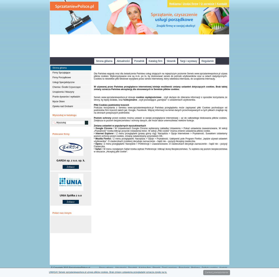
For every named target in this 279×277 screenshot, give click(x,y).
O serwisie (208, 3)
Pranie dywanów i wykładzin (66, 96)
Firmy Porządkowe (61, 77)
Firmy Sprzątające (61, 72)
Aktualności (123, 61)
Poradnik (139, 61)
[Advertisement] (139, 46)
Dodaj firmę (190, 3)
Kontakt (222, 3)
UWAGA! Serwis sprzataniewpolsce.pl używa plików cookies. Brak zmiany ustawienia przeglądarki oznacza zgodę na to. (108, 272)
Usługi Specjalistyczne (63, 82)
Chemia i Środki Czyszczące (66, 87)
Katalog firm (155, 61)
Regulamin (207, 61)
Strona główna (104, 61)
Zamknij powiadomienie (216, 272)
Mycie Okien (58, 101)
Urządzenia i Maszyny (63, 92)
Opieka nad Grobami (62, 106)
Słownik (171, 61)
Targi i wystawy (188, 61)
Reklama (175, 3)
